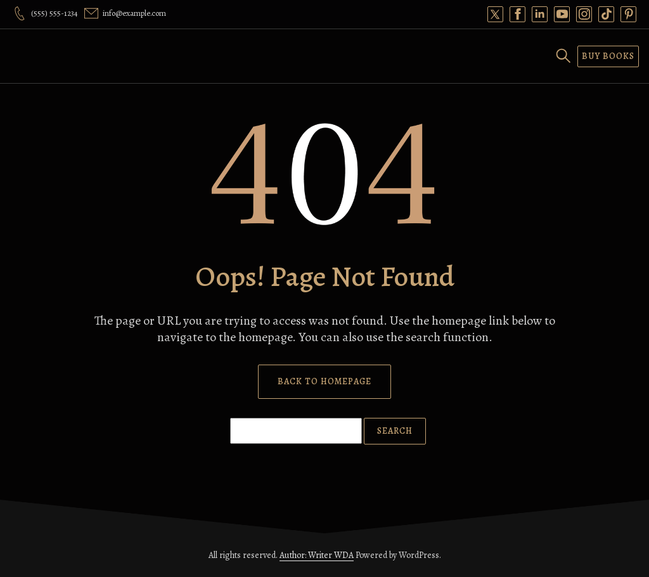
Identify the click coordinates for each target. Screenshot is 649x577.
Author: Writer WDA (317, 555)
